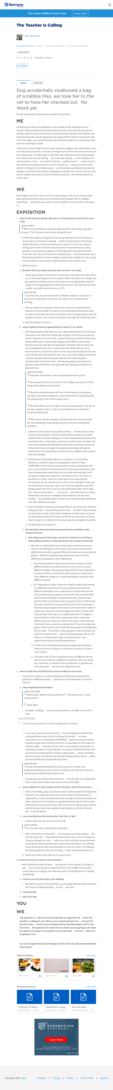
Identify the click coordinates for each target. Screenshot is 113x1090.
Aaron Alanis (50, 1010)
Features (41, 1077)
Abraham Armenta (80, 1010)
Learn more (80, 13)
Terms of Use (86, 1077)
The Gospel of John (25, 45)
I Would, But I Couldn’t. (56, 1006)
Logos (23, 1077)
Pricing (56, 1077)
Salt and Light (79, 1006)
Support (104, 1077)
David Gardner (24, 1010)
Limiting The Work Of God (31, 1006)
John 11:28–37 (23, 52)
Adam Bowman (32, 35)
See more (91, 955)
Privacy (70, 1077)
